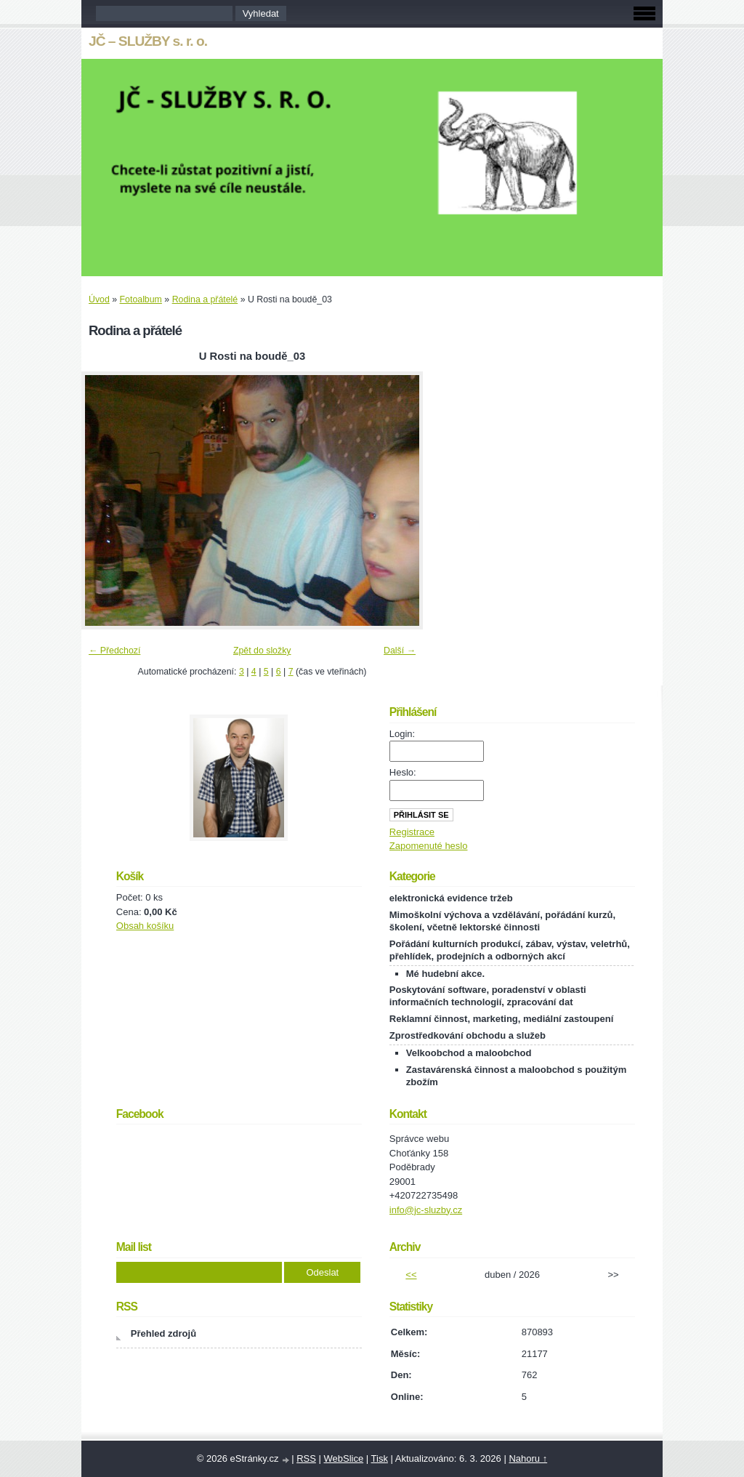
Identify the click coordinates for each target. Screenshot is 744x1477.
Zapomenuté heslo (428, 845)
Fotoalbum (141, 299)
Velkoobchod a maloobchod (469, 1052)
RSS (306, 1458)
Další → (400, 650)
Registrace (411, 831)
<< (410, 1274)
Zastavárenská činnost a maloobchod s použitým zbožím (516, 1075)
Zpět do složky (262, 650)
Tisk (379, 1458)
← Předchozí (114, 650)
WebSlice (343, 1458)
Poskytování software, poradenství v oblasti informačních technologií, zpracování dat (487, 995)
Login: (402, 733)
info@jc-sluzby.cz (425, 1209)
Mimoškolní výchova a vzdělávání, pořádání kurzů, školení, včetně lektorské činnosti (502, 921)
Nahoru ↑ (528, 1458)
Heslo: (402, 772)
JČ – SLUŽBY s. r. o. (148, 41)
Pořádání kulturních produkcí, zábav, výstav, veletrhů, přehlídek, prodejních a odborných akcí (509, 950)
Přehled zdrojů (163, 1333)
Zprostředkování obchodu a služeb (467, 1035)
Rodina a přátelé (205, 299)
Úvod (99, 299)
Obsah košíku (145, 925)
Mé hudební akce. (445, 973)
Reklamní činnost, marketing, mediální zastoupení (501, 1018)
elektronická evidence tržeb (451, 898)
